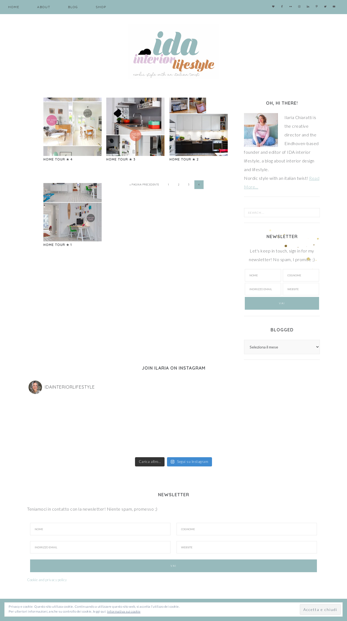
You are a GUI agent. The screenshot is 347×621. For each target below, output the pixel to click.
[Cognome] (301, 275)
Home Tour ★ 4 (58, 159)
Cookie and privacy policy (47, 580)
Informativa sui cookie (123, 611)
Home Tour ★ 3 (121, 159)
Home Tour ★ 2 (184, 159)
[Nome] (263, 275)
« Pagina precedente (144, 184)
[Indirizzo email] (263, 289)
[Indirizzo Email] (100, 547)
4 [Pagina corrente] (199, 184)
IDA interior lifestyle (173, 51)
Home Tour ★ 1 (57, 245)
